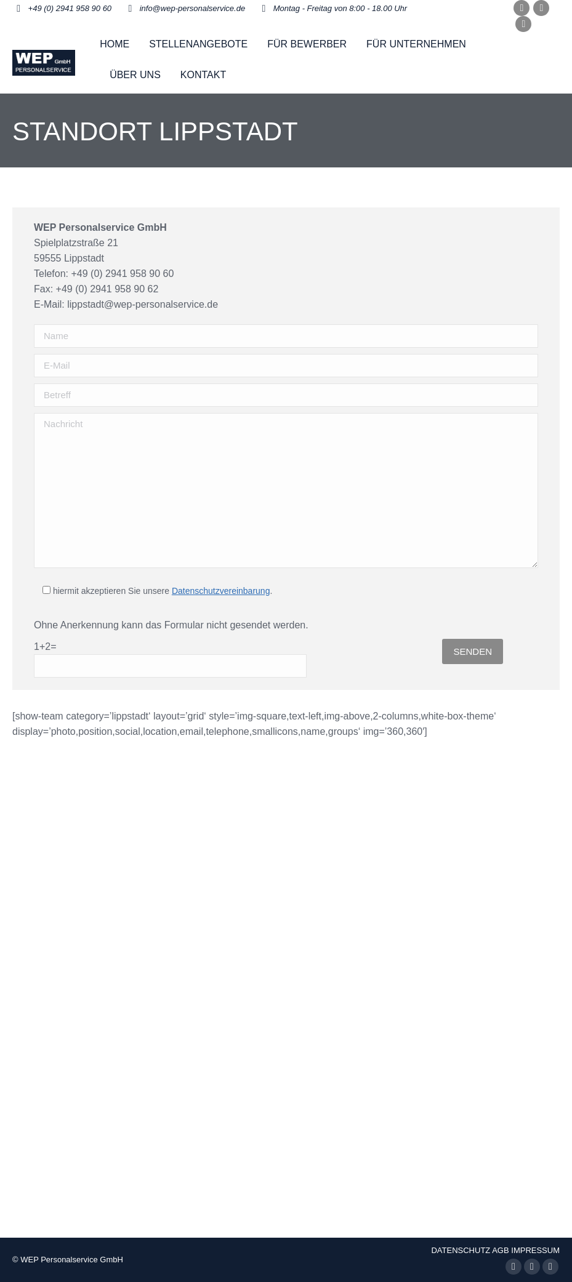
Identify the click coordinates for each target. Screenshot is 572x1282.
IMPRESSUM (535, 1250)
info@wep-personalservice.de (192, 8)
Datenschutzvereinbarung (221, 591)
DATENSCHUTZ (460, 1250)
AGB (500, 1250)
